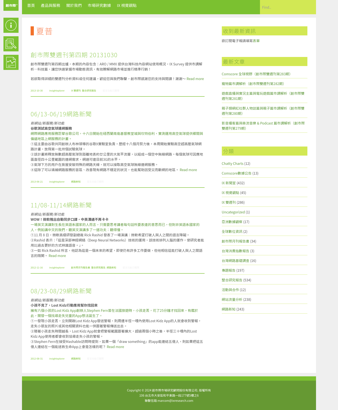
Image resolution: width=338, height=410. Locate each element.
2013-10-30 (37, 90)
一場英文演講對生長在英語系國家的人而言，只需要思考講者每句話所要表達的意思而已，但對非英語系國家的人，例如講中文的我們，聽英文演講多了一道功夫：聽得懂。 (115, 227)
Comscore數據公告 (237, 173)
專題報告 (229, 270)
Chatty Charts (233, 163)
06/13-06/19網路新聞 (61, 113)
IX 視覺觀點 (127, 5)
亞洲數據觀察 (232, 221)
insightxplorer (56, 90)
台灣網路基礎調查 (235, 260)
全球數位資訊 (232, 231)
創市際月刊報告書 (80, 267)
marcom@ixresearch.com (175, 400)
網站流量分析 (232, 299)
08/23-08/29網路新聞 (61, 290)
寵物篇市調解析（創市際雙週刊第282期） (254, 83)
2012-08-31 (37, 358)
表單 (256, 40)
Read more (195, 78)
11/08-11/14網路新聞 (61, 204)
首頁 (31, 5)
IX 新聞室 (229, 182)
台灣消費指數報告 (235, 250)
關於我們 (74, 5)
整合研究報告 (89, 90)
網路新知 (76, 181)
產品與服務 (50, 5)
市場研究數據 (99, 5)
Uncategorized (233, 211)
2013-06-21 (37, 181)
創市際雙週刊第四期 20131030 (74, 54)
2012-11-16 (37, 267)
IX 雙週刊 (76, 90)
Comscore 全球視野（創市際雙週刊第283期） (257, 73)
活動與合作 (230, 289)
